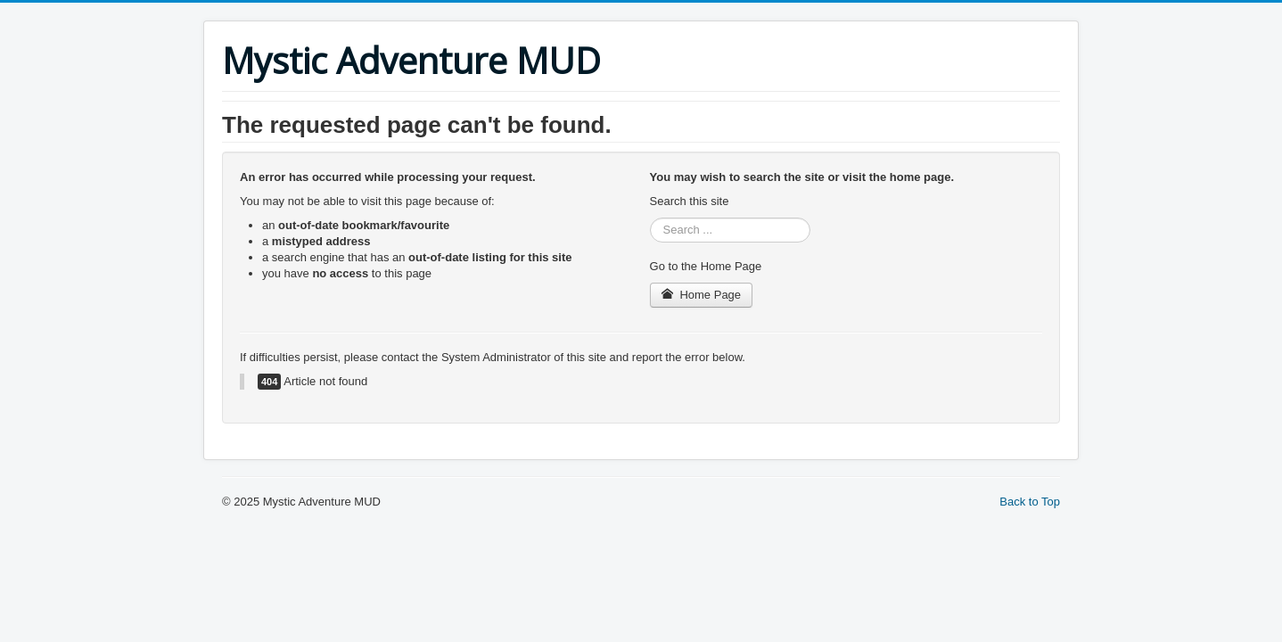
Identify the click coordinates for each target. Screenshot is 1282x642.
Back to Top (1029, 501)
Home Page (702, 294)
